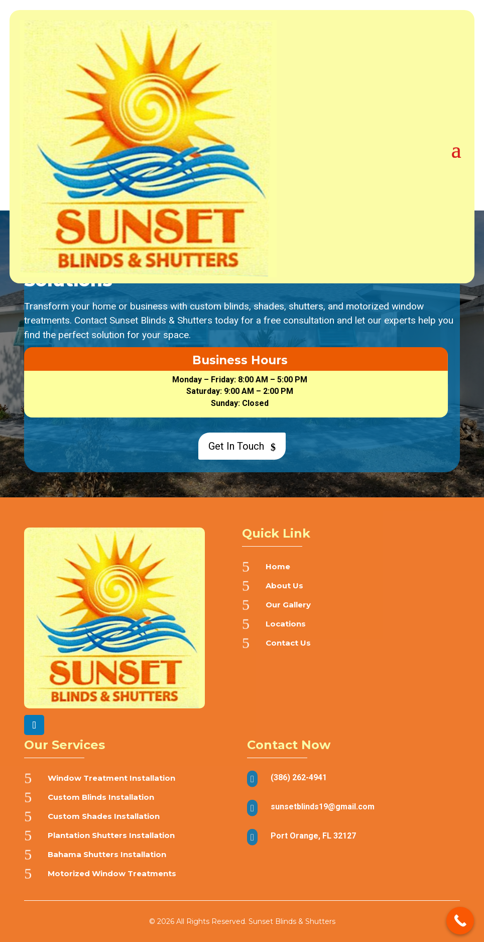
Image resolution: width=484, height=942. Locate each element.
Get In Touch (240, 446)
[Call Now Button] (460, 920)
